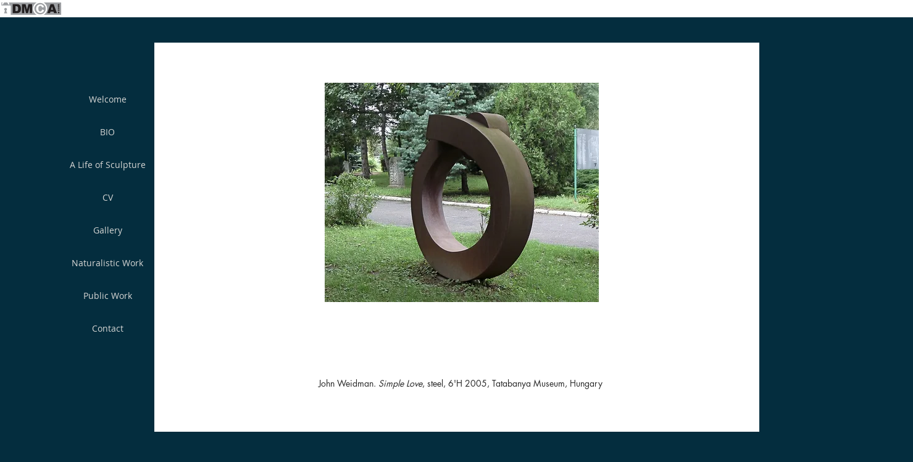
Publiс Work (107, 295)
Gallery (107, 230)
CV (107, 197)
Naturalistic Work (107, 263)
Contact (107, 328)
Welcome (108, 99)
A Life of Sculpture (108, 164)
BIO (107, 132)
